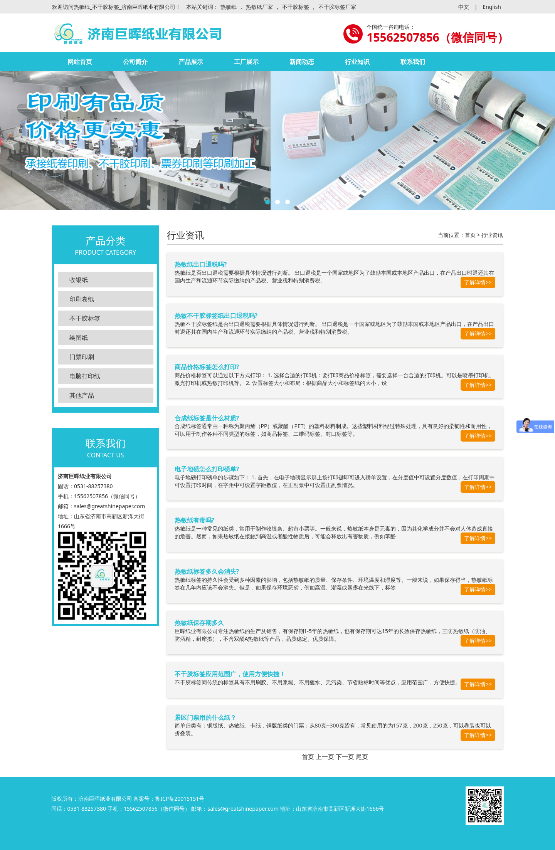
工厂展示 (246, 61)
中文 (463, 6)
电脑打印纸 (84, 376)
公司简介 (135, 61)
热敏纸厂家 (259, 6)
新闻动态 (301, 61)
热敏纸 (228, 6)
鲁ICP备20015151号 (179, 798)
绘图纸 (78, 337)
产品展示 (190, 61)
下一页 (345, 757)
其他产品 (81, 395)
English (492, 6)
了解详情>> (478, 282)
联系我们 (412, 61)
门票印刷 (81, 357)
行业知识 (357, 61)
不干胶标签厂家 (337, 6)
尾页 (362, 757)
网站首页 (79, 61)
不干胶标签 (295, 6)
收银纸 (78, 279)
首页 (470, 235)
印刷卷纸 (81, 299)
